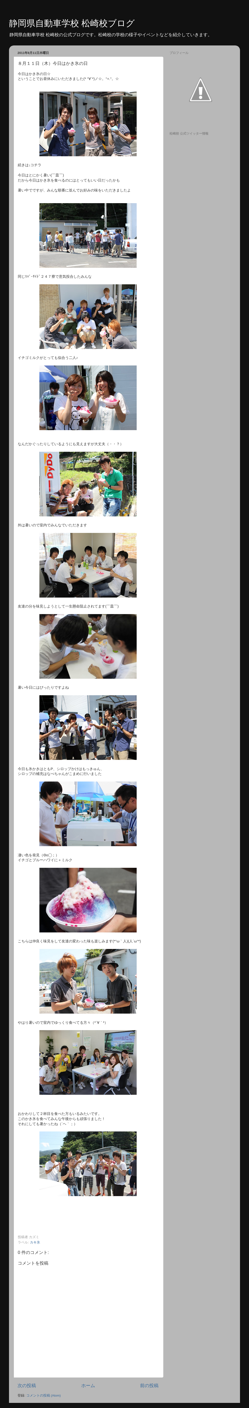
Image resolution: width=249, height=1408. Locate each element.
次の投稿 (27, 1385)
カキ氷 (35, 1242)
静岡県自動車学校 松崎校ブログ (72, 23)
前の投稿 (149, 1385)
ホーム (88, 1385)
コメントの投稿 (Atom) (43, 1395)
